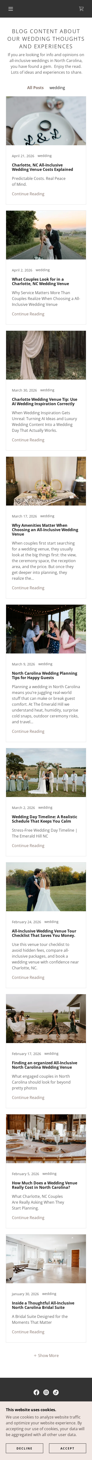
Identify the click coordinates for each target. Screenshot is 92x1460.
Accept (67, 1448)
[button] (11, 9)
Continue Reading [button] (28, 194)
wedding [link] (57, 87)
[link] (81, 9)
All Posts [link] (35, 87)
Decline (25, 1448)
